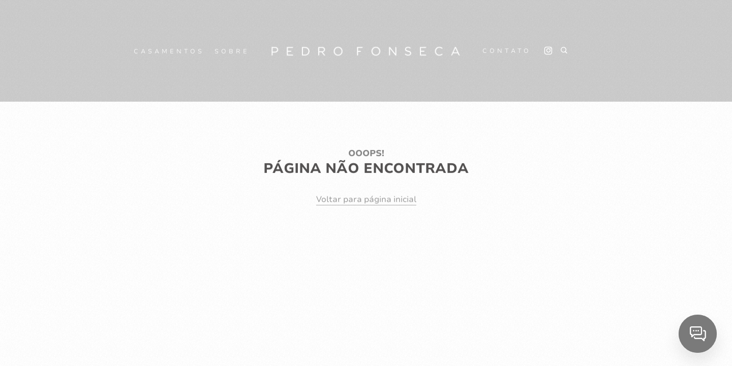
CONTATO (506, 51)
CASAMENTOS (169, 51)
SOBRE (232, 51)
